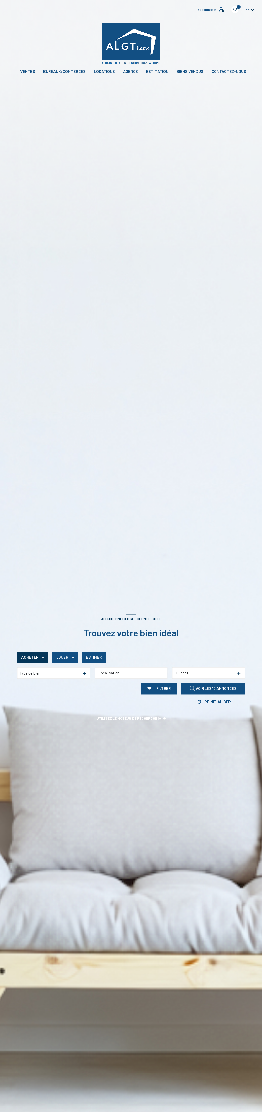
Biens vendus (190, 71)
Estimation (157, 71)
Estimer (94, 657)
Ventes (27, 71)
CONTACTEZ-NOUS (229, 71)
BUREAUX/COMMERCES (64, 71)
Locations (104, 71)
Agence (130, 71)
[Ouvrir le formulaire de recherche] (159, 689)
